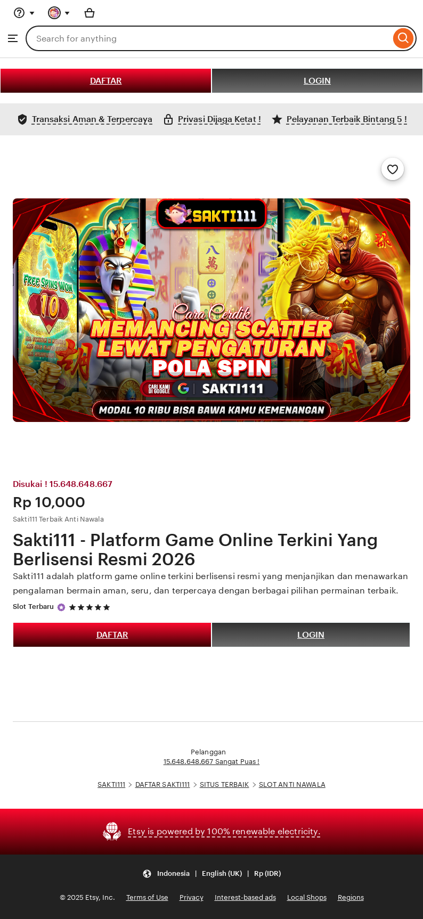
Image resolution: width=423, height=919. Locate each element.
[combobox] (208, 38)
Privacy (192, 897)
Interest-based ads (245, 897)
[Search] (404, 38)
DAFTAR (106, 81)
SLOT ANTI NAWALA (292, 784)
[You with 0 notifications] (59, 13)
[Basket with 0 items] (89, 13)
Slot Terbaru (33, 607)
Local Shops (307, 897)
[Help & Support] (24, 13)
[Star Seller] (61, 607)
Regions (351, 897)
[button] (211, 874)
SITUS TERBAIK (224, 784)
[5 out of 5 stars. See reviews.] (91, 607)
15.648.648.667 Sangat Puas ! (212, 762)
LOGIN (317, 81)
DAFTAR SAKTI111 (162, 784)
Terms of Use (147, 897)
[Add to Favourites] (392, 169)
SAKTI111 (111, 784)
